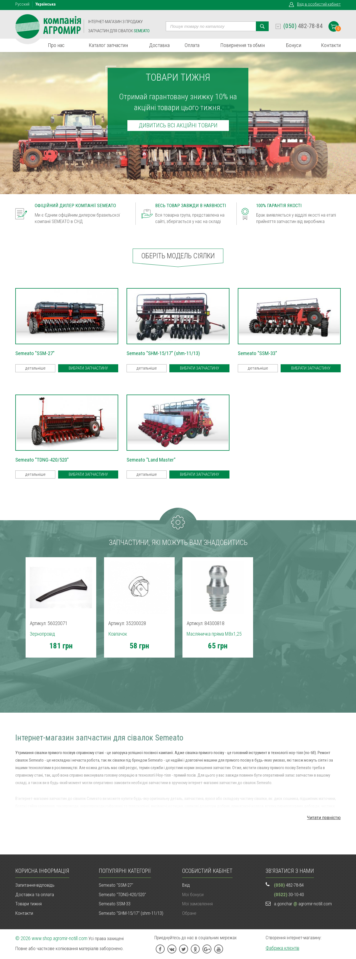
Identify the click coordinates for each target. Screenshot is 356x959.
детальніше (35, 368)
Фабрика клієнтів (282, 948)
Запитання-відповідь (35, 885)
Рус (22, 4)
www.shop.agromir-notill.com (59, 938)
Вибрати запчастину (88, 368)
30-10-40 (289, 894)
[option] (61, 625)
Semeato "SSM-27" (116, 885)
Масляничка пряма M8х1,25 (214, 634)
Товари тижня (28, 903)
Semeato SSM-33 (114, 903)
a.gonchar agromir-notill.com (303, 903)
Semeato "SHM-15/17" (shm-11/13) (131, 913)
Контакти (24, 913)
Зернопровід (42, 634)
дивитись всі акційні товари (178, 125)
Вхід (319, 4)
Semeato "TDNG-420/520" (122, 894)
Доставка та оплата (34, 894)
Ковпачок (117, 634)
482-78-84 (303, 26)
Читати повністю (324, 817)
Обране (189, 913)
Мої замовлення (197, 903)
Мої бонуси (193, 894)
